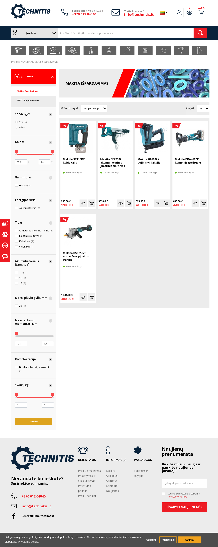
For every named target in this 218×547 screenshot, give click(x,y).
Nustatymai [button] (168, 539)
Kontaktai (112, 486)
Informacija (116, 460)
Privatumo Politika (177, 496)
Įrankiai (33, 33)
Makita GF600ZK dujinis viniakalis (149, 160)
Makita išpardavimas (45, 62)
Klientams (87, 460)
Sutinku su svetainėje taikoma (184, 495)
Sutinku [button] (189, 539)
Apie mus (112, 476)
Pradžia (15, 62)
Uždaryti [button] (151, 539)
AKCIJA (26, 62)
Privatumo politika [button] (28, 541)
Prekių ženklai (87, 496)
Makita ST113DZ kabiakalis (74, 160)
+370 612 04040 (84, 14)
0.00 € (201, 7)
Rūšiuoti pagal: (69, 108)
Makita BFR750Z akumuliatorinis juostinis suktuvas (112, 162)
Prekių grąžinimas (89, 471)
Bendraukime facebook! (38, 516)
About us (111, 481)
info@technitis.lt (139, 14)
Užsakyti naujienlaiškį (184, 507)
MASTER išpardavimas (28, 100)
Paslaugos (143, 460)
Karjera (110, 471)
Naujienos (112, 491)
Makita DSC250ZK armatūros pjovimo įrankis (76, 256)
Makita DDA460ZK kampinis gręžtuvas (188, 160)
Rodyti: (190, 108)
